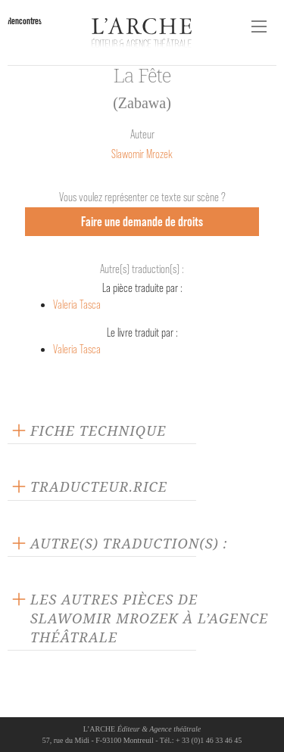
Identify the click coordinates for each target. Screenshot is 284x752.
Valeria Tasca (77, 304)
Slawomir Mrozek (142, 154)
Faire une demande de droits (142, 221)
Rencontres (25, 20)
